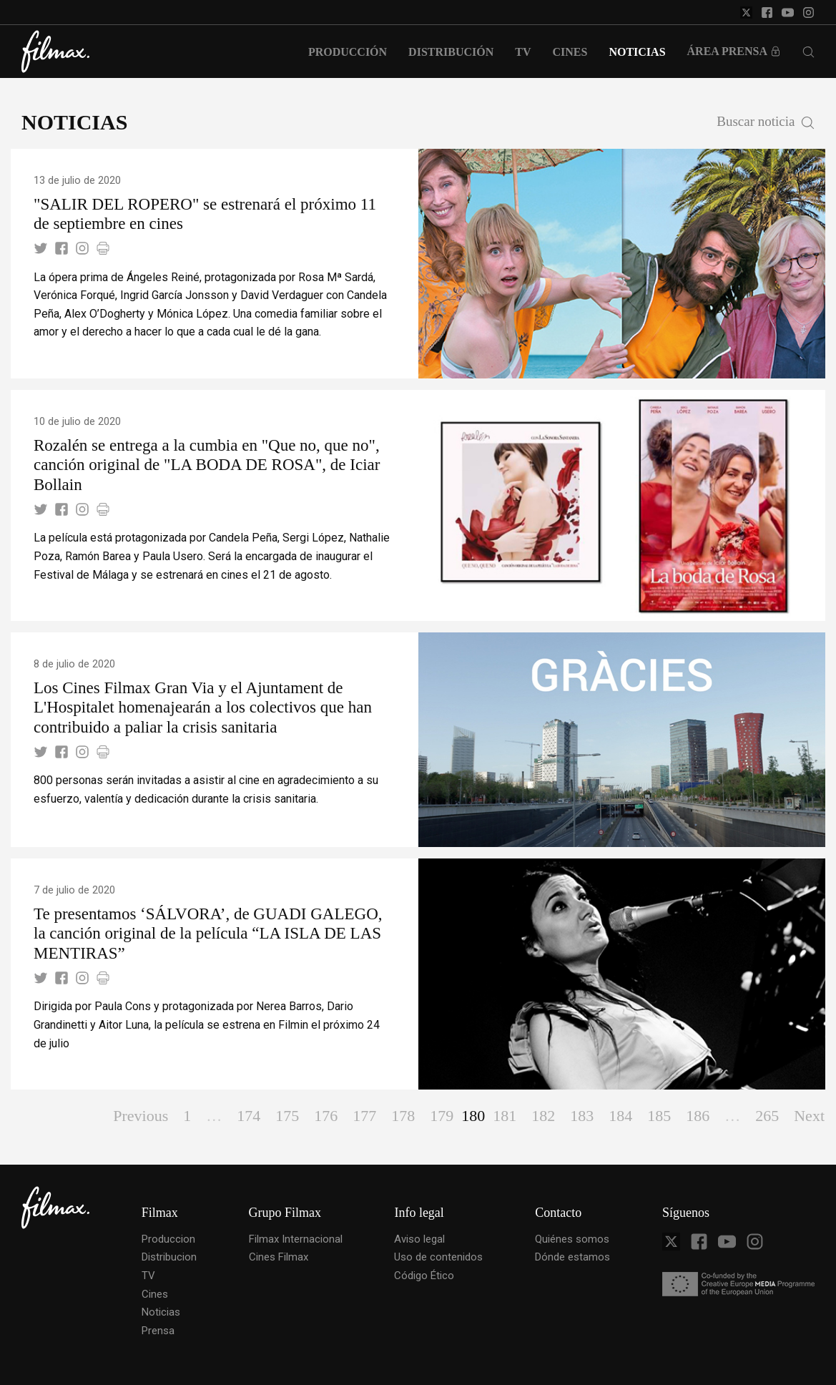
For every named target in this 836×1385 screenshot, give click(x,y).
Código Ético (424, 1275)
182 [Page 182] (543, 1116)
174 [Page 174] (248, 1116)
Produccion (168, 1239)
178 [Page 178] (403, 1116)
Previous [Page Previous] (140, 1116)
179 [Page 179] (441, 1116)
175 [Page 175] (287, 1116)
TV (148, 1275)
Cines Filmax (278, 1257)
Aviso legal (419, 1239)
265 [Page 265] (767, 1116)
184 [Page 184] (620, 1116)
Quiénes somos (572, 1239)
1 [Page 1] (187, 1116)
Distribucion (169, 1257)
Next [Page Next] (809, 1116)
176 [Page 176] (326, 1116)
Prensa (158, 1330)
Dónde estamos (572, 1257)
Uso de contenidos (438, 1257)
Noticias (161, 1312)
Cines (155, 1294)
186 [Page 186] (697, 1116)
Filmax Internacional (296, 1239)
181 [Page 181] (504, 1116)
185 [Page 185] (659, 1116)
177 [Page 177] (364, 1116)
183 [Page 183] (582, 1116)
